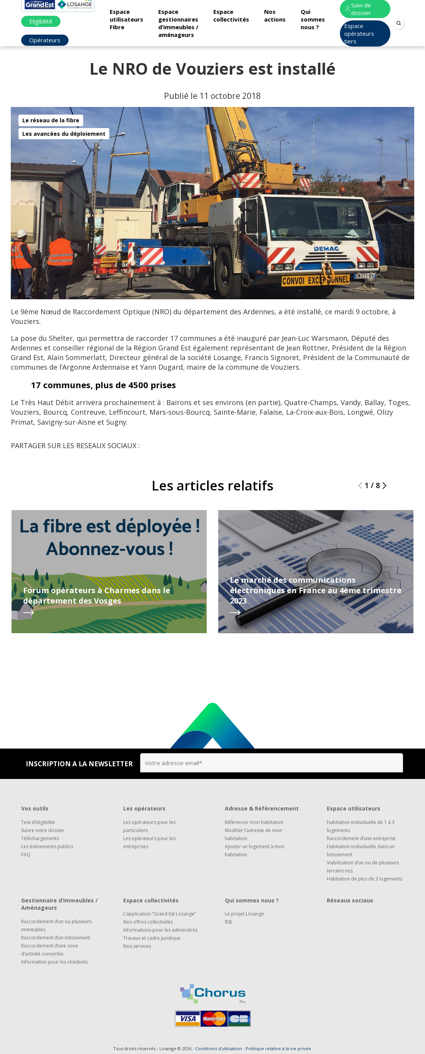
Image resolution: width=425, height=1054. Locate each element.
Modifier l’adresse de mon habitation (253, 834)
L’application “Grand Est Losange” (159, 914)
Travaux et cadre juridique (152, 938)
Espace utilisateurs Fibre (126, 19)
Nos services (137, 946)
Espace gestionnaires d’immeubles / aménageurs (178, 23)
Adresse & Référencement (262, 808)
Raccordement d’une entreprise (361, 838)
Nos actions (275, 15)
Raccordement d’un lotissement (55, 937)
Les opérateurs (144, 808)
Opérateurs (44, 40)
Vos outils (35, 808)
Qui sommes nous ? (313, 19)
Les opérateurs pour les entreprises (149, 842)
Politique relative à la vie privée (278, 1048)
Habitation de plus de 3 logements (364, 879)
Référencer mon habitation (254, 822)
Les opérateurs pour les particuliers (149, 826)
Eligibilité (40, 21)
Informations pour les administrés (160, 930)
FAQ (25, 854)
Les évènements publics (47, 846)
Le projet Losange (244, 914)
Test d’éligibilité (38, 822)
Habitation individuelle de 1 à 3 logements (361, 826)
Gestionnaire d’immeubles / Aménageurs (59, 904)
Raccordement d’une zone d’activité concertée (49, 949)
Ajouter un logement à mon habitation (254, 850)
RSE (228, 922)
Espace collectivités (231, 15)
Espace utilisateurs (353, 808)
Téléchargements (40, 838)
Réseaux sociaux (350, 900)
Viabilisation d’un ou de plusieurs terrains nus (363, 866)
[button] (384, 505)
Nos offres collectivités (148, 922)
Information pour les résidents (54, 962)
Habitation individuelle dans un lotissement (361, 850)
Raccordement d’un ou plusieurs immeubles (56, 925)
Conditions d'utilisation (218, 1048)
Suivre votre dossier (43, 830)
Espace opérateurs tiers (359, 33)
